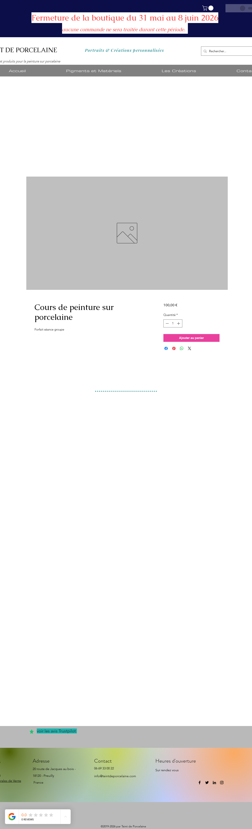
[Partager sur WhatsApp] (181, 348)
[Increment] (179, 323)
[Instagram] (222, 782)
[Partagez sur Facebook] (166, 348)
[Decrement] (167, 323)
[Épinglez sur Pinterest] (173, 348)
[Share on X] (189, 348)
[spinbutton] (172, 323)
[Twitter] (207, 782)
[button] (208, 8)
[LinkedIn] (214, 782)
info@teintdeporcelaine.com (115, 776)
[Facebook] (199, 782)
